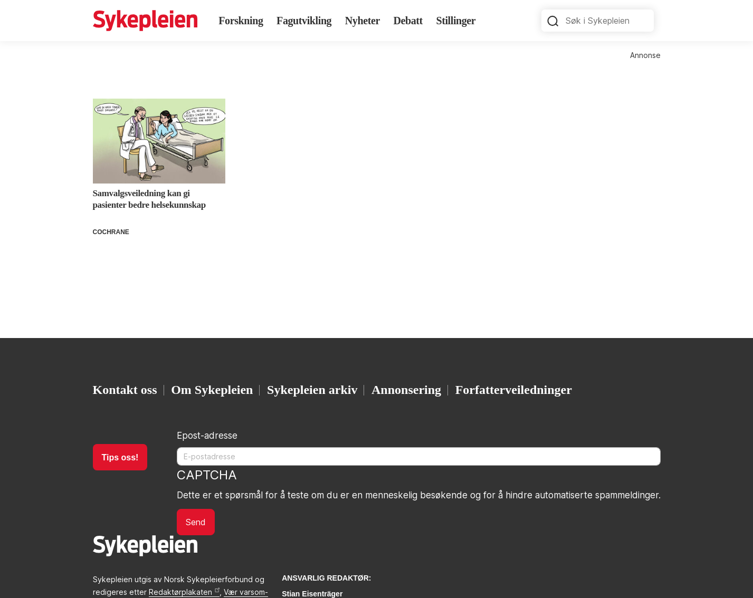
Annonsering (406, 390)
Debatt (407, 20)
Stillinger (455, 20)
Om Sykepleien (212, 390)
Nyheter (362, 20)
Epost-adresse (207, 435)
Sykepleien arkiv (312, 390)
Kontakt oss (125, 390)
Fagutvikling (304, 20)
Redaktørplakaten (184, 591)
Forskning (240, 20)
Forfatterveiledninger (513, 390)
